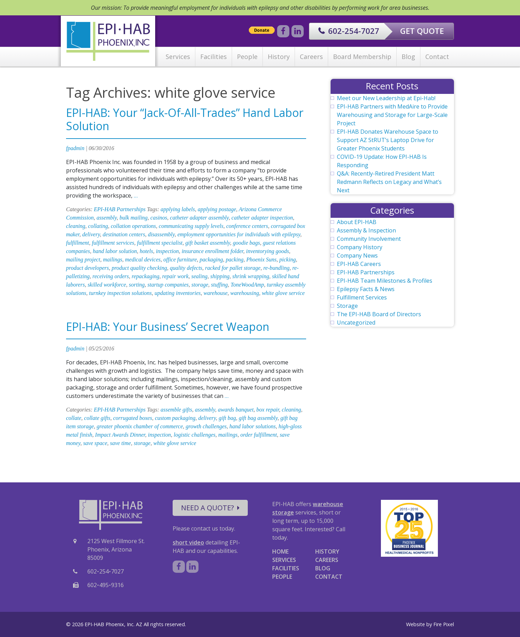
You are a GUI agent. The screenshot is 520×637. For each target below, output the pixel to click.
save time (120, 443)
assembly (106, 218)
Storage (347, 306)
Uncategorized (356, 322)
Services (178, 56)
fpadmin (75, 148)
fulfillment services (113, 243)
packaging (211, 259)
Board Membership (362, 56)
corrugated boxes (132, 418)
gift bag (227, 418)
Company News (357, 255)
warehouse (215, 293)
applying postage (217, 209)
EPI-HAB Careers (359, 264)
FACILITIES (285, 568)
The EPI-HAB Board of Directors (379, 314)
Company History (359, 247)
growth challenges (206, 426)
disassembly (161, 234)
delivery (91, 234)
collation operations (133, 226)
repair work (175, 276)
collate (73, 418)
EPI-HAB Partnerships (120, 209)
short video (188, 542)
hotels (146, 251)
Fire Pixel (443, 624)
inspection (167, 251)
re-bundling (276, 268)
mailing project (83, 259)
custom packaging (175, 418)
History (279, 56)
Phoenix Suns (261, 259)
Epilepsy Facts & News (366, 289)
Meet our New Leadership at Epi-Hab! (386, 98)
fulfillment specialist (159, 243)
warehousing (244, 293)
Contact (437, 56)
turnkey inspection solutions (120, 293)
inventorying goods (267, 251)
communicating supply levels (191, 226)
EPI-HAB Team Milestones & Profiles (384, 280)
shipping (220, 276)
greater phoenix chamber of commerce (140, 426)
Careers (311, 56)
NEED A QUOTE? (210, 507)
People (247, 56)
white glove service (283, 293)
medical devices (143, 259)
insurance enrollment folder (212, 251)
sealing (199, 276)
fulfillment (77, 243)
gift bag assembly (258, 418)
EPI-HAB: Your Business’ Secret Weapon (167, 326)
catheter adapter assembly (199, 218)
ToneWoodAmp (247, 285)
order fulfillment (258, 435)
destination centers (124, 234)
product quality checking (139, 268)
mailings (112, 259)
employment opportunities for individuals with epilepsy (239, 234)
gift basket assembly (207, 243)
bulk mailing (133, 218)
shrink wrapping (250, 276)
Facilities (213, 56)
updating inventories (177, 293)
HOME (280, 551)
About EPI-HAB (356, 222)
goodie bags (246, 243)
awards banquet (236, 410)
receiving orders (111, 276)
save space (95, 443)
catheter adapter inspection (262, 218)
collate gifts (97, 418)
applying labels (178, 209)
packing (235, 259)
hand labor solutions (252, 426)
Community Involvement (369, 239)
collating (98, 226)
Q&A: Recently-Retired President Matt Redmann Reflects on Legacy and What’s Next (389, 182)
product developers (87, 268)
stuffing (219, 285)
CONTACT (328, 576)
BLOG (322, 568)
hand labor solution (115, 251)
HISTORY (327, 551)
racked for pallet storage (233, 268)
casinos (158, 218)
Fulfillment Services (362, 297)
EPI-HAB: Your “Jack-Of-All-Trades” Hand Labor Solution (184, 119)
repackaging (145, 276)
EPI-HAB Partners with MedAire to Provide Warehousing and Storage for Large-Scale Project (392, 115)
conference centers (247, 226)
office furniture (180, 259)
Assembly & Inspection (366, 230)
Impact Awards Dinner (120, 435)
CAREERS (326, 560)
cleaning (75, 226)
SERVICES (284, 560)
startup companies (168, 285)
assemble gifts (176, 410)
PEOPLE (282, 576)
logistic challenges (195, 435)
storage (200, 285)
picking (287, 259)
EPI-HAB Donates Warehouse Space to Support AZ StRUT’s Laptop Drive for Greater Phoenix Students (387, 140)
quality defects (186, 268)
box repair (268, 410)
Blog (408, 56)
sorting (137, 285)
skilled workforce (107, 285)
